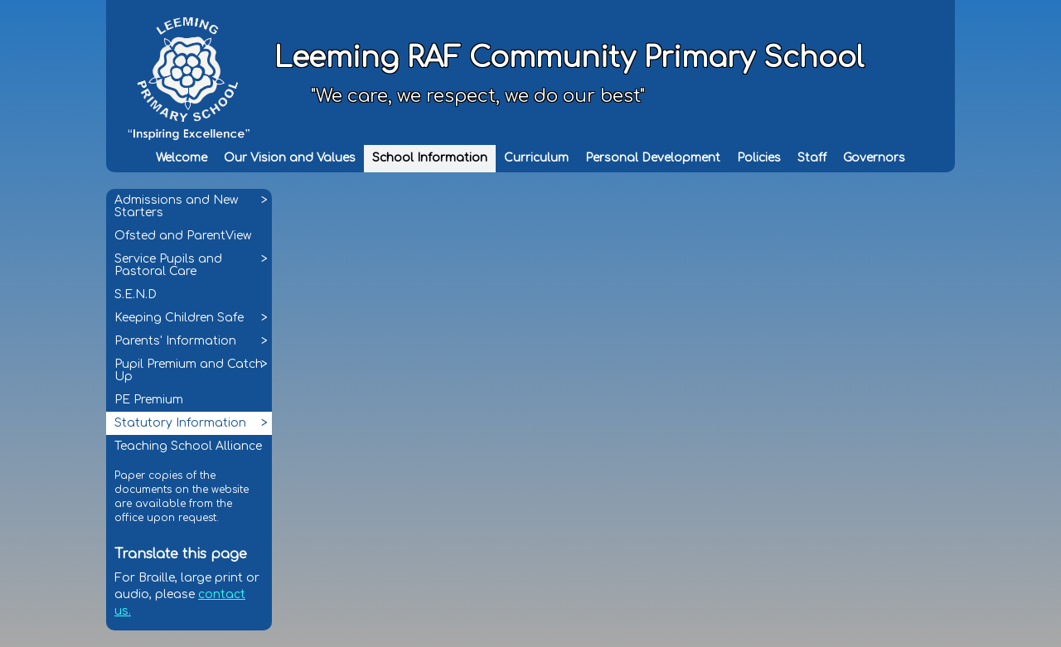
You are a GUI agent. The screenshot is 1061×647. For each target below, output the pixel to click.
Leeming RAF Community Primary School (569, 58)
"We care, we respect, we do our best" (478, 96)
